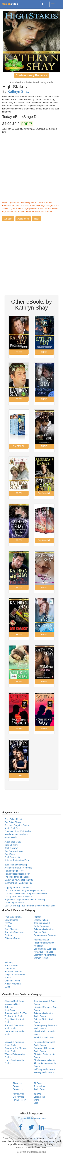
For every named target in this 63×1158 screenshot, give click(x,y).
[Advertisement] (31, 166)
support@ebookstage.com (33, 1118)
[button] (8, 218)
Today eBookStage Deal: (22, 117)
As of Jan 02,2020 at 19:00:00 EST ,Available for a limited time (29, 130)
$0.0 (17, 124)
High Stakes (14, 86)
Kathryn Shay (18, 91)
